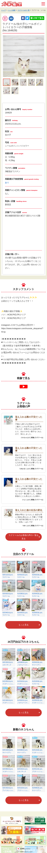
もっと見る (24, 625)
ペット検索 (11, 10)
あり (7, 182)
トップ (3, 10)
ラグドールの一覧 (24, 10)
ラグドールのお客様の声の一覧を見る (24, 537)
